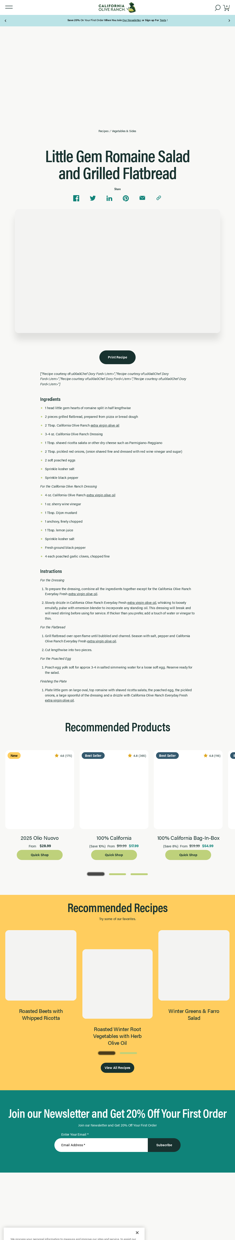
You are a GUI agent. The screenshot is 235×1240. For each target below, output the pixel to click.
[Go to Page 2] (117, 873)
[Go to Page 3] (139, 873)
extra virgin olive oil (105, 425)
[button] (9, 7)
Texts (163, 20)
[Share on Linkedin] (109, 198)
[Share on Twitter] (92, 198)
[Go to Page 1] (95, 873)
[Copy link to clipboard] (158, 198)
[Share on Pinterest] (125, 198)
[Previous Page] (6, 21)
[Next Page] (229, 21)
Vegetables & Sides (124, 130)
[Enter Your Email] (101, 1145)
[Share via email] (142, 198)
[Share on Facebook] (76, 198)
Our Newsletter (131, 20)
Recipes (103, 130)
